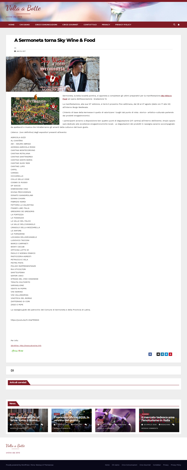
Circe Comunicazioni (46, 25)
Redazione (33, 424)
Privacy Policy (123, 25)
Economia (145, 414)
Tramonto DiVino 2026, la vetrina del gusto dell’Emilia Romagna (71, 420)
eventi (13, 414)
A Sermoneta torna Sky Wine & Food (54, 40)
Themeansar (48, 465)
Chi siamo (25, 25)
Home (11, 25)
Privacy (106, 25)
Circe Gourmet (70, 25)
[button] (174, 24)
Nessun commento (18, 428)
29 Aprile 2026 (106, 424)
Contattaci (90, 25)
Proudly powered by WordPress (18, 465)
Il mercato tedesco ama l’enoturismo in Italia (157, 419)
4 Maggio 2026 (19, 424)
